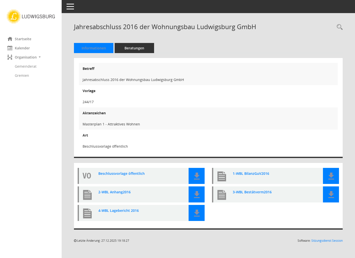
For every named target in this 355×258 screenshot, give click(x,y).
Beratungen (134, 48)
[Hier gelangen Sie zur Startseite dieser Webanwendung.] (31, 16)
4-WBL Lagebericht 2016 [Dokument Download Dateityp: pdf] (118, 211)
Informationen (94, 48)
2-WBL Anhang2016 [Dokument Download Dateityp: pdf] (114, 192)
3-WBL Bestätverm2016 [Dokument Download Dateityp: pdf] (252, 192)
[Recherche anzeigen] (338, 27)
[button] (31, 57)
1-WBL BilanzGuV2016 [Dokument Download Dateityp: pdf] (251, 174)
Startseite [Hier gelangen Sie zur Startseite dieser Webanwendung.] (19, 38)
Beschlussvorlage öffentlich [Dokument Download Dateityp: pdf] (121, 174)
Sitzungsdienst (327, 240)
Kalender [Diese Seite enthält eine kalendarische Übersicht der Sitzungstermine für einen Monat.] (18, 47)
